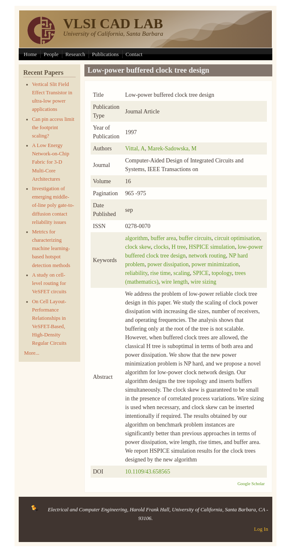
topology (222, 273)
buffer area (163, 238)
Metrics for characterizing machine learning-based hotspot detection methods (51, 248)
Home (30, 54)
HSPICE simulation (212, 247)
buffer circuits (195, 238)
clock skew (138, 247)
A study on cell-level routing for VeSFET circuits (49, 283)
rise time (160, 273)
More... (31, 353)
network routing (207, 256)
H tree (178, 247)
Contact (134, 54)
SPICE (201, 273)
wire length (174, 282)
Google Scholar (251, 483)
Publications (105, 54)
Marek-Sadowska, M (172, 148)
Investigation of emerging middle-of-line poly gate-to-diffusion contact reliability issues (53, 205)
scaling (181, 273)
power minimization (215, 264)
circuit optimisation (237, 238)
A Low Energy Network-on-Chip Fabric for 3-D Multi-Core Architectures (50, 162)
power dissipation (168, 264)
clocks (161, 247)
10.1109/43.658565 (147, 472)
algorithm (136, 238)
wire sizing (203, 282)
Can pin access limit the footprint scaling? (53, 127)
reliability (136, 273)
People (51, 54)
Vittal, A (135, 148)
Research (75, 54)
